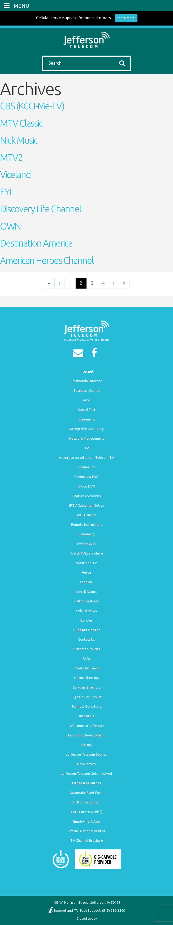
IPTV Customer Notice (86, 505)
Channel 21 (86, 467)
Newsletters (86, 764)
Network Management (86, 438)
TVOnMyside (86, 543)
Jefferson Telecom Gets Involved (86, 773)
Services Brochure (87, 687)
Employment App (86, 821)
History (86, 745)
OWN (10, 226)
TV (86, 448)
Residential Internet (87, 381)
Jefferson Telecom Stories (86, 754)
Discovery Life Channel (40, 208)
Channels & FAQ (86, 476)
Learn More (126, 18)
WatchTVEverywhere (86, 553)
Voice (86, 572)
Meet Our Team (87, 668)
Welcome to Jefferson (87, 725)
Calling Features (86, 601)
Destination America (36, 243)
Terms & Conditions (86, 706)
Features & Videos (86, 496)
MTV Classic (21, 123)
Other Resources (86, 783)
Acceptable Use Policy (86, 429)
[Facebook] (95, 354)
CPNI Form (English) (86, 802)
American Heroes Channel (46, 260)
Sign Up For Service (86, 697)
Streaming (87, 419)
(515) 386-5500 (113, 910)
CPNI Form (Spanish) (86, 812)
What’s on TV (86, 563)
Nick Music (18, 140)
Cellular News (86, 610)
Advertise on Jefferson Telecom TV (86, 457)
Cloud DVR (86, 486)
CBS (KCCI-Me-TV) (32, 106)
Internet (86, 371)
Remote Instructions (86, 524)
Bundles (86, 620)
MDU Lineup (86, 515)
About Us (86, 716)
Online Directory (86, 678)
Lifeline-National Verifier (86, 831)
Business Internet (86, 390)
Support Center (86, 630)
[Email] (79, 354)
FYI (5, 191)
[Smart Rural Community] (61, 859)
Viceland (15, 174)
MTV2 (11, 157)
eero (86, 400)
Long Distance (86, 591)
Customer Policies (86, 649)
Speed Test (87, 409)
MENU (21, 6)
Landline (86, 582)
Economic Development (86, 735)
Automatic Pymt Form (86, 792)
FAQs (87, 658)
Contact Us (86, 639)
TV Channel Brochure (86, 840)
